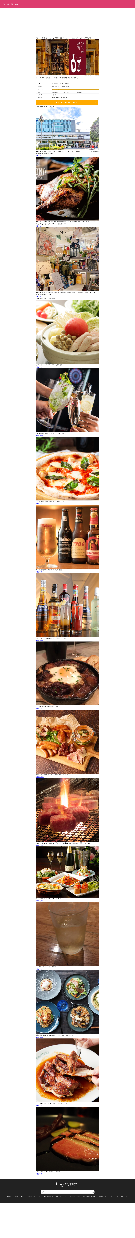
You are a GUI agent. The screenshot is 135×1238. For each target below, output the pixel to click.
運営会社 (9, 1196)
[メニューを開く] (128, 4)
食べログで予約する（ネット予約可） (67, 102)
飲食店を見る (40, 367)
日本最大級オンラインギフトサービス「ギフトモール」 (112, 1196)
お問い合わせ (31, 1196)
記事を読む (39, 155)
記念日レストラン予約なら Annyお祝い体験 (83, 1196)
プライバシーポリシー (20, 1196)
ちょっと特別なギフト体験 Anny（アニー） (56, 1196)
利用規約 (39, 1196)
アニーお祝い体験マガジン (11, 4)
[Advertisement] (67, 21)
